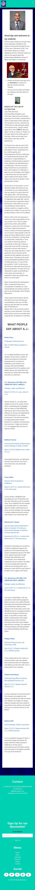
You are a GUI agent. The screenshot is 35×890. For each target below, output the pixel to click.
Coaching (17, 857)
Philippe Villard (9, 639)
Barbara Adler (9, 721)
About (17, 855)
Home (17, 852)
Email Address (17, 832)
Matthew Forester (10, 440)
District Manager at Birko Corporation (16, 725)
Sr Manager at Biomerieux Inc (14, 341)
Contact (17, 864)
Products (17, 859)
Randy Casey (8, 337)
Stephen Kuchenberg (11, 674)
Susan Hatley (8, 477)
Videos (17, 861)
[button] (32, 2)
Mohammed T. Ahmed (11, 522)
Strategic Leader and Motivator (14, 388)
